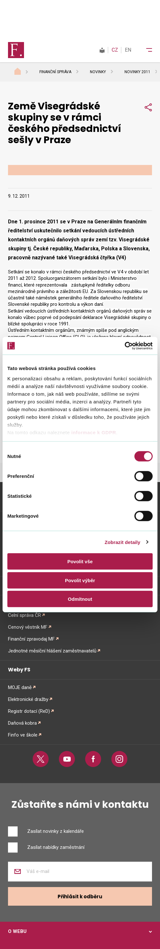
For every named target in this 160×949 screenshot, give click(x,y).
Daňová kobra (22, 723)
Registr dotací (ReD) (29, 711)
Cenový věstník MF (27, 627)
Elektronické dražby (28, 699)
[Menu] (145, 50)
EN (128, 50)
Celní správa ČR (24, 615)
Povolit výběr (80, 580)
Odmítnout (80, 599)
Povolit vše (79, 561)
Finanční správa (55, 72)
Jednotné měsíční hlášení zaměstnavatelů (52, 651)
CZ (115, 50)
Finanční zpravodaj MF (31, 639)
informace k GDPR (93, 432)
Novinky (98, 72)
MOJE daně (20, 687)
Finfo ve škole (22, 735)
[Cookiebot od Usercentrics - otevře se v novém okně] (125, 345)
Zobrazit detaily (122, 542)
